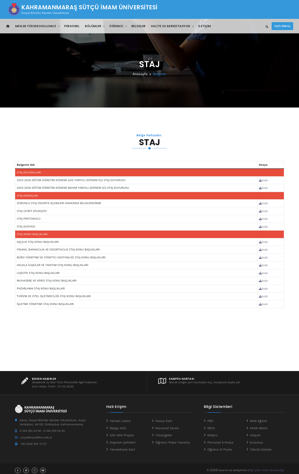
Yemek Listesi (120, 418)
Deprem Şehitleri (123, 439)
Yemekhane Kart (122, 446)
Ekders (212, 432)
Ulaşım (255, 432)
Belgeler (138, 26)
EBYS (211, 425)
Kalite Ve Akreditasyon (170, 26)
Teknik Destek (261, 446)
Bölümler (93, 26)
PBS (210, 418)
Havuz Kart (164, 418)
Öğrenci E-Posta (219, 446)
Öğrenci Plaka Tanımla (173, 439)
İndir (263, 180)
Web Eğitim (258, 418)
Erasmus (256, 439)
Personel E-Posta (220, 439)
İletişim (204, 26)
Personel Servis (167, 425)
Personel (72, 26)
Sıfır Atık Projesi (122, 432)
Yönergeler (164, 432)
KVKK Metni (259, 425)
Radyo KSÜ (118, 425)
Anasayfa (140, 74)
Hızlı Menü (282, 26)
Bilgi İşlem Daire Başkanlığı (266, 467)
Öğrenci (116, 26)
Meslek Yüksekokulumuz (35, 26)
